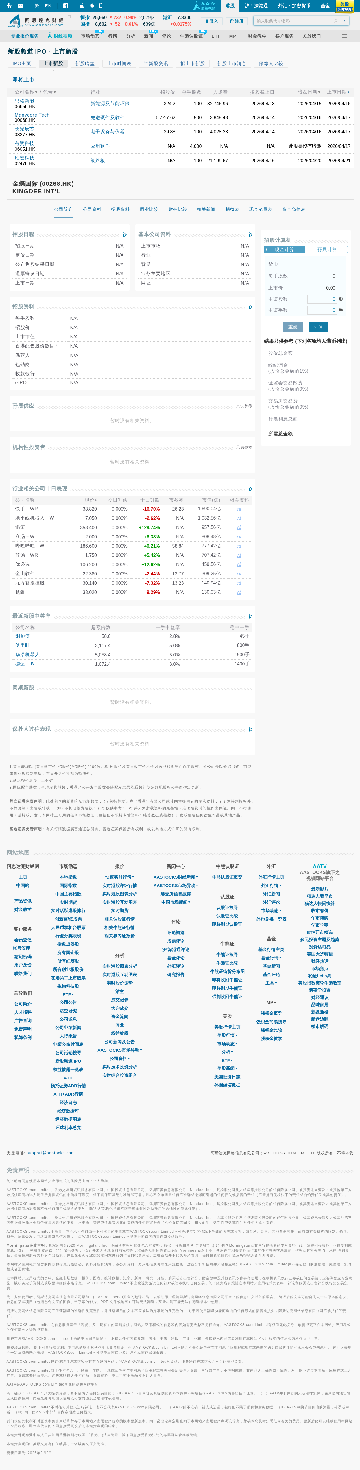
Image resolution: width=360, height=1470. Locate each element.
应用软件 (100, 145)
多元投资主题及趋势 (319, 939)
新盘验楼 (319, 1011)
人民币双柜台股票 (68, 927)
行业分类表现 (68, 935)
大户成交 (119, 1008)
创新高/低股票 (68, 919)
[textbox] (301, 20)
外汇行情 (271, 885)
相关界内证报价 (119, 935)
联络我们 (23, 973)
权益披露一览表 (68, 1069)
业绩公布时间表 (68, 1044)
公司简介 (23, 1003)
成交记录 (119, 999)
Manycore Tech (32, 115)
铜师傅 (22, 636)
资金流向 (119, 1016)
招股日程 (23, 234)
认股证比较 (227, 915)
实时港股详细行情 (119, 885)
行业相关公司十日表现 (39, 489)
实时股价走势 (120, 982)
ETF (68, 994)
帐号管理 (23, 948)
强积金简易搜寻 (271, 1021)
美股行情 (227, 1035)
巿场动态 (271, 910)
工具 (271, 982)
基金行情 (271, 957)
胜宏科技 (24, 157)
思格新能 (24, 100)
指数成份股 (68, 944)
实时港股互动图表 (119, 902)
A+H (68, 1077)
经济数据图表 (68, 1119)
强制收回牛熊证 (227, 996)
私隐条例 (23, 1037)
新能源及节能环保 (110, 103)
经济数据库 (68, 1110)
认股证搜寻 (227, 907)
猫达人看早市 (320, 896)
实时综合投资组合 (119, 1075)
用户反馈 (23, 965)
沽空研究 (68, 1010)
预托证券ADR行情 (68, 1085)
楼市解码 (319, 1026)
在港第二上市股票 (68, 977)
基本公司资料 (154, 234)
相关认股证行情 (119, 919)
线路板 (98, 160)
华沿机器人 (27, 654)
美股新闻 (227, 1068)
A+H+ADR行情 (68, 1094)
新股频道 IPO (68, 1061)
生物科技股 (68, 986)
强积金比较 (271, 1030)
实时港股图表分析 (119, 893)
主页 (23, 877)
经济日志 (68, 1102)
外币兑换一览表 (271, 919)
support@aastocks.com (51, 1153)
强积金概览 (271, 1013)
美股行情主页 (227, 1026)
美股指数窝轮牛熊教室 (319, 982)
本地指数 (68, 877)
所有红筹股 (68, 960)
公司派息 (68, 1019)
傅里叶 (22, 645)
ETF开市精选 (320, 932)
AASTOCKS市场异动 (119, 1050)
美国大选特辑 (320, 954)
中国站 (22, 885)
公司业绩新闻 (68, 1027)
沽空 (119, 991)
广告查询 (23, 1020)
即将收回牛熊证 (227, 979)
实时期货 (68, 902)
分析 (227, 1052)
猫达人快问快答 (319, 903)
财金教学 (23, 909)
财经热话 (319, 961)
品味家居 (319, 1004)
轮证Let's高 (319, 975)
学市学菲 (319, 925)
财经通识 (319, 997)
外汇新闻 (271, 893)
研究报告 (175, 974)
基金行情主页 (271, 949)
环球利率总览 (68, 1127)
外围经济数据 (227, 1085)
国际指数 (68, 885)
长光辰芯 (24, 128)
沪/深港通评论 (175, 949)
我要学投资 (320, 990)
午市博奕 (319, 917)
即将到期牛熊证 (227, 988)
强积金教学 (271, 1038)
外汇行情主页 (271, 877)
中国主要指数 (68, 893)
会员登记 (23, 939)
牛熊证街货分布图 (227, 971)
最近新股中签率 (31, 616)
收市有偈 (319, 910)
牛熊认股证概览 (227, 877)
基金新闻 (271, 966)
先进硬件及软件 (108, 117)
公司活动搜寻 (68, 1052)
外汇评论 (175, 966)
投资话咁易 (320, 946)
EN (48, 5)
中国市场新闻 (175, 902)
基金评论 (175, 957)
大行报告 (68, 1035)
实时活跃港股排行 (68, 910)
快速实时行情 (119, 877)
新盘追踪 (319, 1019)
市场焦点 (319, 968)
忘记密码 (23, 956)
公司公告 (68, 1002)
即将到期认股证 (227, 924)
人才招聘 (23, 1012)
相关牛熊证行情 (119, 927)
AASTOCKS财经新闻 (176, 877)
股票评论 (175, 941)
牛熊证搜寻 (227, 954)
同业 (119, 1024)
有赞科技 (24, 143)
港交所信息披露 (175, 893)
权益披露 (119, 1033)
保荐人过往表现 (31, 729)
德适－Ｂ (25, 663)
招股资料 (23, 307)
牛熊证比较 (227, 963)
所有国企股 (68, 952)
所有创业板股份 (68, 969)
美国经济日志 (227, 1076)
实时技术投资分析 (119, 1066)
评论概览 (175, 932)
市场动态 (227, 1043)
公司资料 (120, 1058)
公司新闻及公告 (119, 1041)
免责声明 (23, 1028)
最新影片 (319, 888)
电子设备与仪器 (108, 131)
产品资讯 (23, 901)
